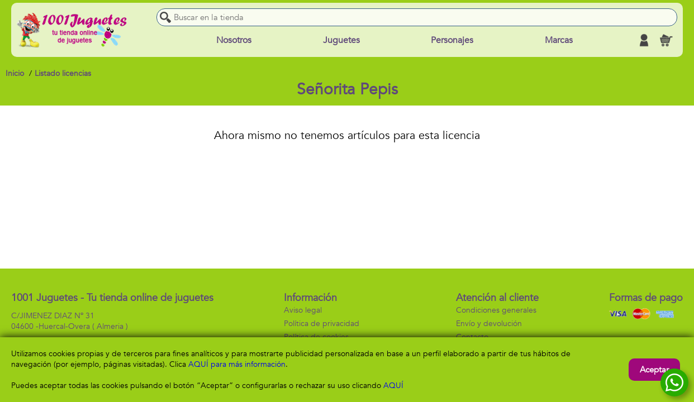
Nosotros (233, 40)
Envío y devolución (489, 323)
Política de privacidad (321, 323)
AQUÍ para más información (237, 364)
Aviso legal (303, 310)
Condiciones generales (496, 310)
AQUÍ (393, 385)
